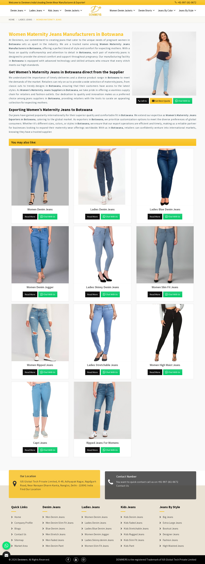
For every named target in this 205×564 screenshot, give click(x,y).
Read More (30, 216)
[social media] (68, 559)
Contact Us (122, 488)
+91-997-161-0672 (185, 2)
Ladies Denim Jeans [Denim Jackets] (95, 523)
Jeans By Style (187, 10)
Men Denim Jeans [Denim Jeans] (55, 517)
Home (12, 19)
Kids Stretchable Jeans (136, 528)
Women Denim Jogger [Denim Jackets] (97, 534)
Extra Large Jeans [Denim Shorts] (172, 523)
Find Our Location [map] (30, 486)
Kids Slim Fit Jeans (134, 540)
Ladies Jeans (37, 10)
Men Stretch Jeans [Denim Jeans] (56, 534)
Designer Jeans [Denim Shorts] (171, 534)
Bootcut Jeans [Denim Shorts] (170, 528)
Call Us (142, 100)
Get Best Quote (161, 100)
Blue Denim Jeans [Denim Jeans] (55, 528)
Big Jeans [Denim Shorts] (168, 517)
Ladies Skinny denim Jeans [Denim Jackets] (99, 540)
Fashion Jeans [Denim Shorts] (170, 540)
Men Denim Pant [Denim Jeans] (55, 546)
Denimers (22, 559)
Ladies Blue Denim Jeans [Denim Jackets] (98, 528)
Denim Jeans (18, 10)
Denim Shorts (146, 10)
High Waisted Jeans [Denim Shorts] (173, 546)
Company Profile (23, 523)
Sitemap (19, 540)
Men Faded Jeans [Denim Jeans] (55, 540)
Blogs (17, 528)
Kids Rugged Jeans (134, 534)
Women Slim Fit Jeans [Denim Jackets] (97, 546)
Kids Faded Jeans (133, 523)
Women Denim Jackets (122, 10)
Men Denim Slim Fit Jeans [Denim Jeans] (60, 523)
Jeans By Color (167, 10)
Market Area (21, 546)
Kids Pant (129, 546)
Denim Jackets (73, 10)
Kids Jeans (55, 10)
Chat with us (182, 100)
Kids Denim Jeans (133, 517)
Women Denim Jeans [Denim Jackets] (96, 517)
